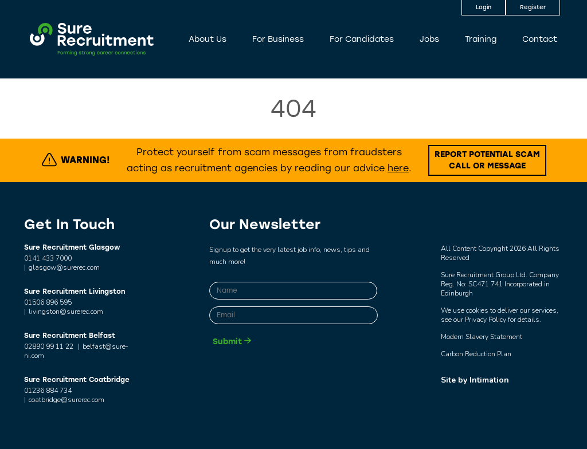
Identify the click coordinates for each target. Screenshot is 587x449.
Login (483, 7)
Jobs (429, 39)
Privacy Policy (485, 319)
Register (533, 7)
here (398, 168)
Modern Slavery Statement (481, 336)
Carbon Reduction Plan (476, 354)
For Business (278, 39)
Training (480, 39)
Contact (539, 39)
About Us (207, 39)
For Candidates (362, 39)
